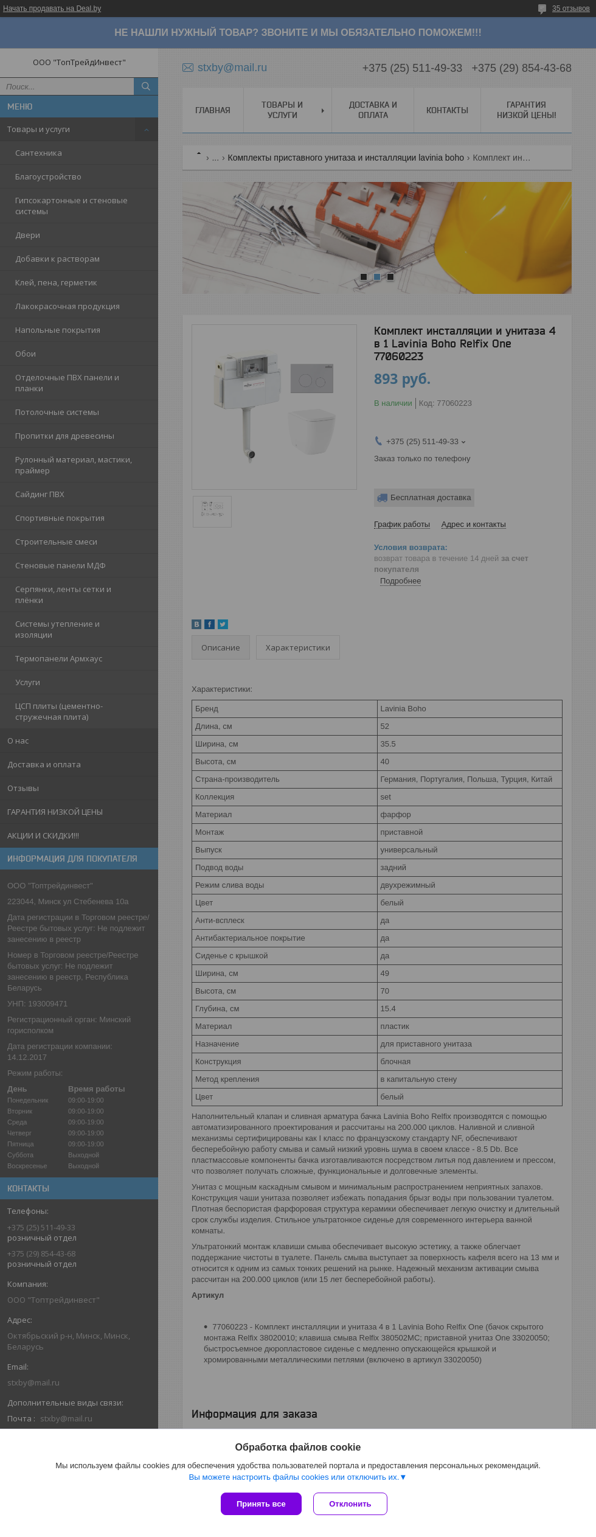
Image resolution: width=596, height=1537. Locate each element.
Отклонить (351, 1503)
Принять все (261, 1503)
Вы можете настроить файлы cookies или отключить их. (294, 1477)
